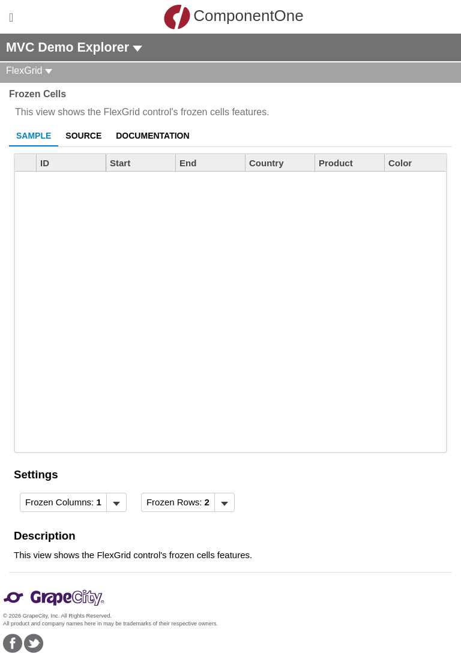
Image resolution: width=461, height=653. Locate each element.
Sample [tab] (33, 135)
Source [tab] (83, 135)
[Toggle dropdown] (116, 502)
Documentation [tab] (152, 135)
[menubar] (73, 502)
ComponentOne (233, 17)
